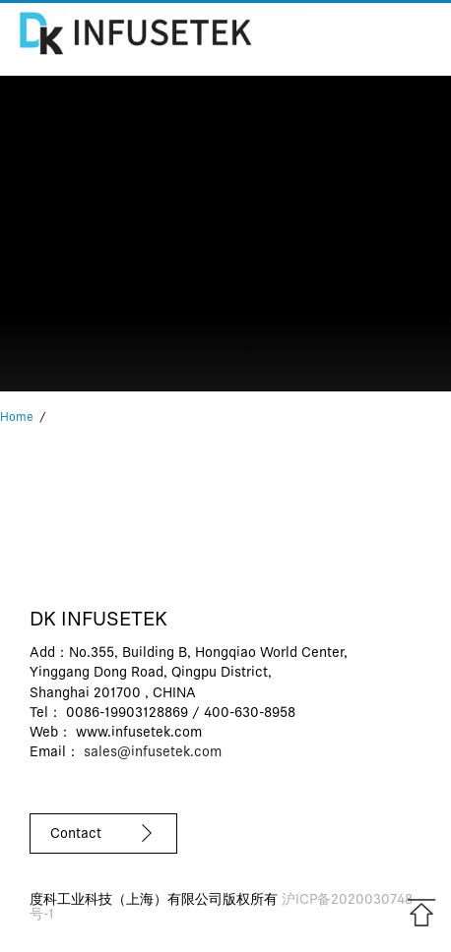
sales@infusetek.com (153, 752)
